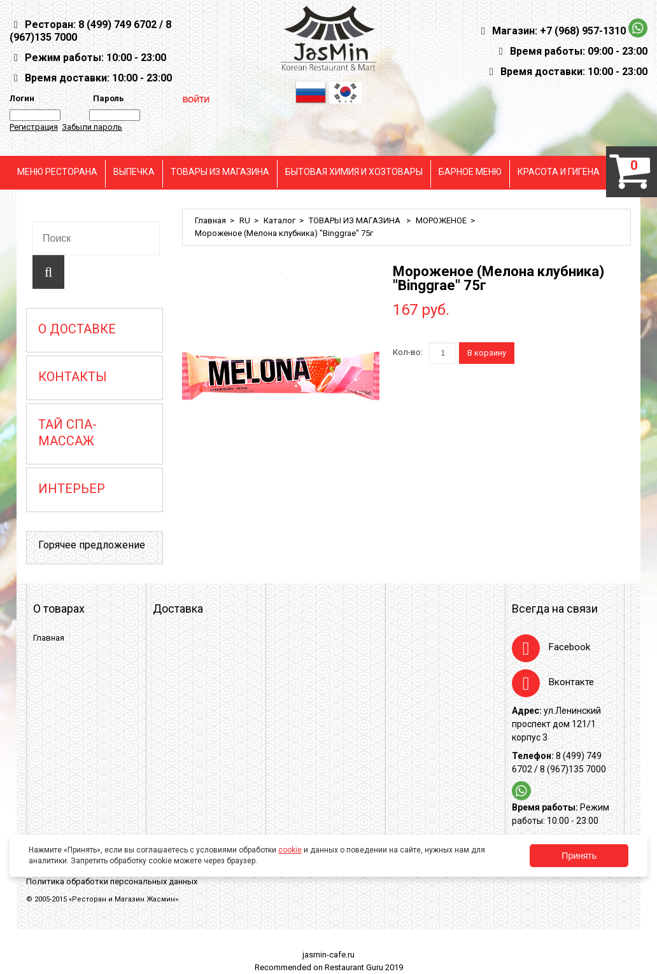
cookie (290, 849)
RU (244, 220)
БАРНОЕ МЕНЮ (470, 172)
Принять (579, 856)
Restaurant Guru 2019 (364, 967)
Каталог (279, 220)
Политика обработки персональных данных (111, 881)
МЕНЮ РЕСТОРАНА (57, 172)
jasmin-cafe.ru (328, 954)
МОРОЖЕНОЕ (441, 220)
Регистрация (34, 127)
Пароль (106, 98)
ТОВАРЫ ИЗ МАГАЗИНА (220, 172)
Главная (210, 220)
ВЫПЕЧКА (134, 172)
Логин (22, 98)
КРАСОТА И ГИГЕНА (559, 172)
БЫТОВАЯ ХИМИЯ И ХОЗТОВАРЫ (354, 172)
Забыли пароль (92, 127)
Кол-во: (408, 352)
